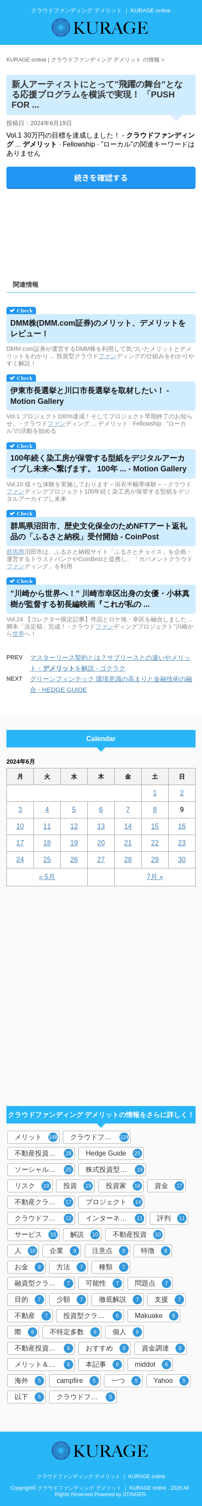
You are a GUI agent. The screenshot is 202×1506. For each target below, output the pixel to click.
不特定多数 (75, 1332)
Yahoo (171, 1380)
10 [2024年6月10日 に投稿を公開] (20, 826)
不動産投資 (138, 1234)
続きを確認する (101, 177)
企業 (64, 1251)
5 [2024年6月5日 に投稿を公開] (74, 809)
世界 (18, 633)
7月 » (155, 876)
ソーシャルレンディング (45, 1169)
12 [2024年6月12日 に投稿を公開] (74, 826)
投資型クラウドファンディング (93, 1316)
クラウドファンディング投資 (45, 1218)
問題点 (153, 1283)
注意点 (110, 1251)
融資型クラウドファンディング (45, 1283)
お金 (29, 1267)
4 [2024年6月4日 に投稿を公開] (47, 809)
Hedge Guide (114, 1153)
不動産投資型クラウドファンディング (45, 1153)
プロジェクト (114, 1202)
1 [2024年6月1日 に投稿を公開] (155, 793)
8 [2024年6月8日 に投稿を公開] (155, 809)
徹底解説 (120, 1299)
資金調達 (163, 1348)
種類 (113, 1267)
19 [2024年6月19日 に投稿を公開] (74, 843)
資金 (169, 1186)
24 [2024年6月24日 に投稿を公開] (20, 859)
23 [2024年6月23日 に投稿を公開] (182, 843)
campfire (77, 1380)
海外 (29, 1380)
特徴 (155, 1251)
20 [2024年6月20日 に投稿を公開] (101, 843)
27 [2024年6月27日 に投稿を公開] (101, 859)
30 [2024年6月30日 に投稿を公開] (182, 859)
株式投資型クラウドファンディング (116, 1169)
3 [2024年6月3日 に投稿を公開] (20, 809)
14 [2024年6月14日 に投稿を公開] (128, 826)
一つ (126, 1380)
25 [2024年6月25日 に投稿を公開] (47, 859)
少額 (71, 1299)
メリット (36, 1137)
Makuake (156, 1316)
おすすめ (107, 1348)
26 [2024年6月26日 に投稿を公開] (74, 859)
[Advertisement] (101, 231)
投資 (78, 1186)
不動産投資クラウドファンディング (45, 1348)
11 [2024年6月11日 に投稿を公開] (47, 826)
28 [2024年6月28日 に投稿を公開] (128, 859)
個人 (127, 1332)
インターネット (115, 1218)
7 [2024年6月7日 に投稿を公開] (128, 809)
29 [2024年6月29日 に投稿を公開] (155, 859)
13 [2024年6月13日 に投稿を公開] (101, 826)
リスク (33, 1186)
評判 (172, 1218)
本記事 (104, 1364)
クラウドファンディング (100, 1137)
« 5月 (47, 876)
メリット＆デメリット (45, 1364)
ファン (107, 356)
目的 (29, 1299)
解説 (85, 1234)
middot (153, 1364)
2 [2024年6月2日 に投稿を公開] (182, 793)
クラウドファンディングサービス (86, 1397)
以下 (29, 1397)
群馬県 (15, 551)
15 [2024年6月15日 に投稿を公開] (155, 826)
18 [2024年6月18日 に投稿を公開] (47, 843)
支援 (169, 1299)
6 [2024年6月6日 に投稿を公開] (101, 809)
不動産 (33, 1316)
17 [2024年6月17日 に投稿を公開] (20, 843)
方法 (71, 1267)
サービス (36, 1234)
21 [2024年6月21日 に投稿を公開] (128, 843)
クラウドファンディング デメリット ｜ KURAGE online (101, 1477)
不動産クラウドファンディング (45, 1202)
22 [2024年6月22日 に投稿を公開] (155, 843)
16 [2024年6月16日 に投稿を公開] (182, 826)
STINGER (134, 1494)
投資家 (124, 1186)
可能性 (104, 1283)
